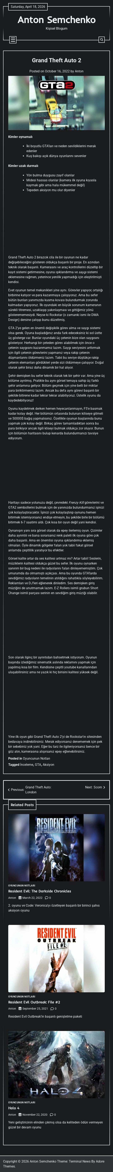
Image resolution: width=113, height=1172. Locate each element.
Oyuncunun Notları (36, 758)
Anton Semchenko (56, 19)
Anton (79, 71)
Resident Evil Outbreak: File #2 (34, 1002)
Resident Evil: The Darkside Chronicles (39, 891)
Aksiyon (48, 765)
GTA (38, 765)
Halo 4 (13, 1108)
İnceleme (26, 765)
